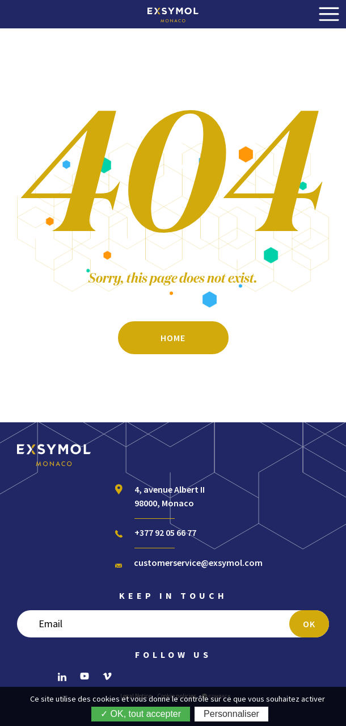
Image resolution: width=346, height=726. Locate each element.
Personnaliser (231, 714)
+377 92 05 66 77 (165, 532)
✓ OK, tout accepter (140, 714)
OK (309, 624)
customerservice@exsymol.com (198, 562)
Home (173, 337)
